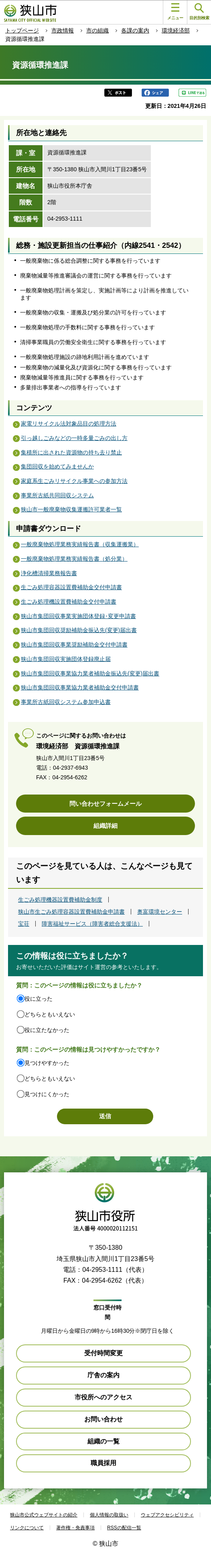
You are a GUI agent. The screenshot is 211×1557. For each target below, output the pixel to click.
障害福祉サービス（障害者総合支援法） (92, 923)
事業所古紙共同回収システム (57, 495)
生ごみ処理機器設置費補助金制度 (60, 899)
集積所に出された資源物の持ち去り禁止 (71, 452)
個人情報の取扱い (109, 1514)
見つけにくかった (46, 1094)
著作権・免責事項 (75, 1527)
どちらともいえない (49, 1014)
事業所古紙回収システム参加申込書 (66, 702)
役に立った (38, 998)
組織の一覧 (103, 1441)
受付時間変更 (103, 1353)
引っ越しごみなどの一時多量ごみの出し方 (74, 438)
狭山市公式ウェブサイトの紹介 (43, 1514)
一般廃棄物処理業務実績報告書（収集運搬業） (80, 544)
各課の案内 (135, 30)
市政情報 (62, 30)
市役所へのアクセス (103, 1397)
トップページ (22, 30)
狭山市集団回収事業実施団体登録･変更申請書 (78, 616)
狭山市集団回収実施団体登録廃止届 (66, 659)
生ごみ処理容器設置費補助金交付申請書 (71, 587)
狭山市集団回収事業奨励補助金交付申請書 (74, 644)
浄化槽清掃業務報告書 (49, 573)
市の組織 (97, 30)
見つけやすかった (46, 1063)
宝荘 (23, 923)
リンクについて (27, 1527)
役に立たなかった (46, 1030)
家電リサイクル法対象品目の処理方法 (68, 423)
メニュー (175, 11)
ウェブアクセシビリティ (167, 1514)
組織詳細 (105, 825)
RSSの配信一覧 (124, 1527)
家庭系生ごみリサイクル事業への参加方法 (74, 481)
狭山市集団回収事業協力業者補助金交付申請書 (80, 687)
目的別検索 (199, 11)
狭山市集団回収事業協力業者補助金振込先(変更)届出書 (90, 673)
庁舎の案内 (103, 1375)
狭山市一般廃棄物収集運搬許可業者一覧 (71, 509)
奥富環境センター (159, 911)
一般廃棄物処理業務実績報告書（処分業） (74, 558)
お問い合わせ (103, 1419)
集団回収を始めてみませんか (57, 466)
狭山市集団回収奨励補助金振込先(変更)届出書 (79, 630)
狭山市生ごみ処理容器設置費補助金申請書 (71, 911)
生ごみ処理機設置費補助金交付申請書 (68, 601)
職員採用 (103, 1463)
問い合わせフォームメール (105, 803)
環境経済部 (176, 30)
